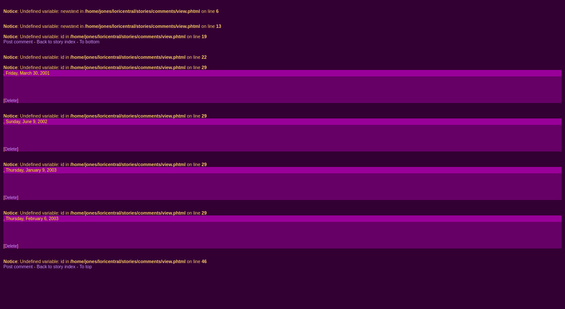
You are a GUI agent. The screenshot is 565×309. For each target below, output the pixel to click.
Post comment (18, 41)
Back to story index (56, 41)
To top (85, 266)
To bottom (89, 41)
